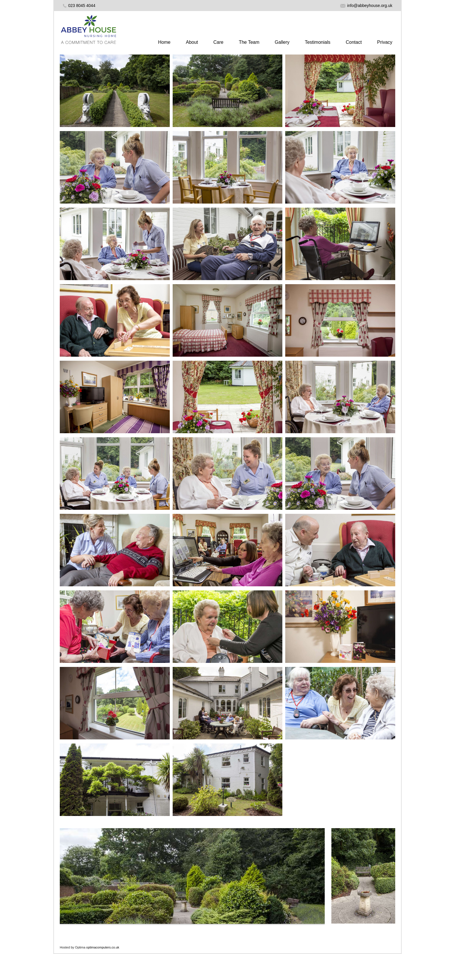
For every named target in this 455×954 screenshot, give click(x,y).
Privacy (384, 42)
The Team (249, 42)
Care (218, 42)
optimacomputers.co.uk (102, 947)
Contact (354, 42)
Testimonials (317, 42)
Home (164, 42)
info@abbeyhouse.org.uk (366, 5)
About (192, 42)
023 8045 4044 (81, 5)
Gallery (282, 42)
